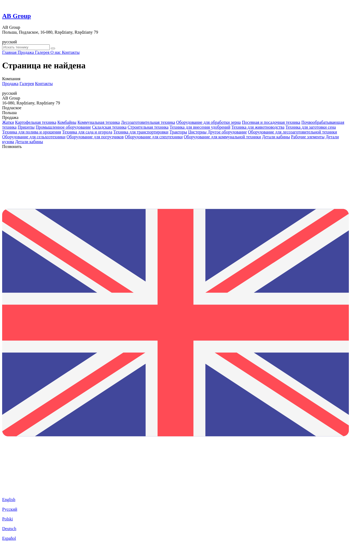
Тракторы (178, 132)
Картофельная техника (35, 122)
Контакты (44, 83)
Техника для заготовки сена (310, 127)
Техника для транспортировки (141, 132)
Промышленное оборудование (63, 127)
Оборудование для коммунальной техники (222, 137)
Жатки (8, 122)
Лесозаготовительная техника (148, 122)
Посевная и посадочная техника (271, 122)
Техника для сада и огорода (87, 132)
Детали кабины (276, 137)
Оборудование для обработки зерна (208, 122)
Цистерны (197, 132)
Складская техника (109, 127)
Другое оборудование (227, 132)
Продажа (10, 83)
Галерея (27, 83)
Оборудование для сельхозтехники (34, 137)
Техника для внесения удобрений (200, 127)
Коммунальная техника (98, 122)
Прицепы (26, 127)
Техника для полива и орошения (31, 132)
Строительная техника (148, 127)
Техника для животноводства (257, 127)
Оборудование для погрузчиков (95, 137)
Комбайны (67, 122)
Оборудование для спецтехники (153, 137)
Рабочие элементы (308, 137)
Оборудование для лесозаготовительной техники (292, 132)
